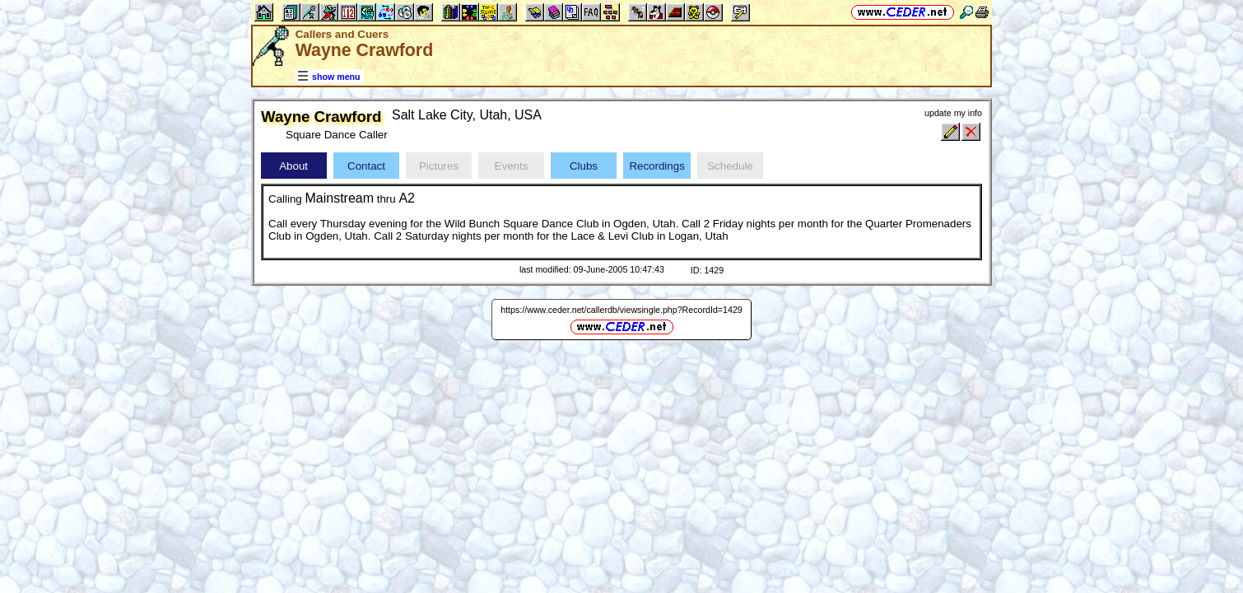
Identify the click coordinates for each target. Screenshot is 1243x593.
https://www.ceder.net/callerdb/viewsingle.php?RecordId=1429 (621, 310)
